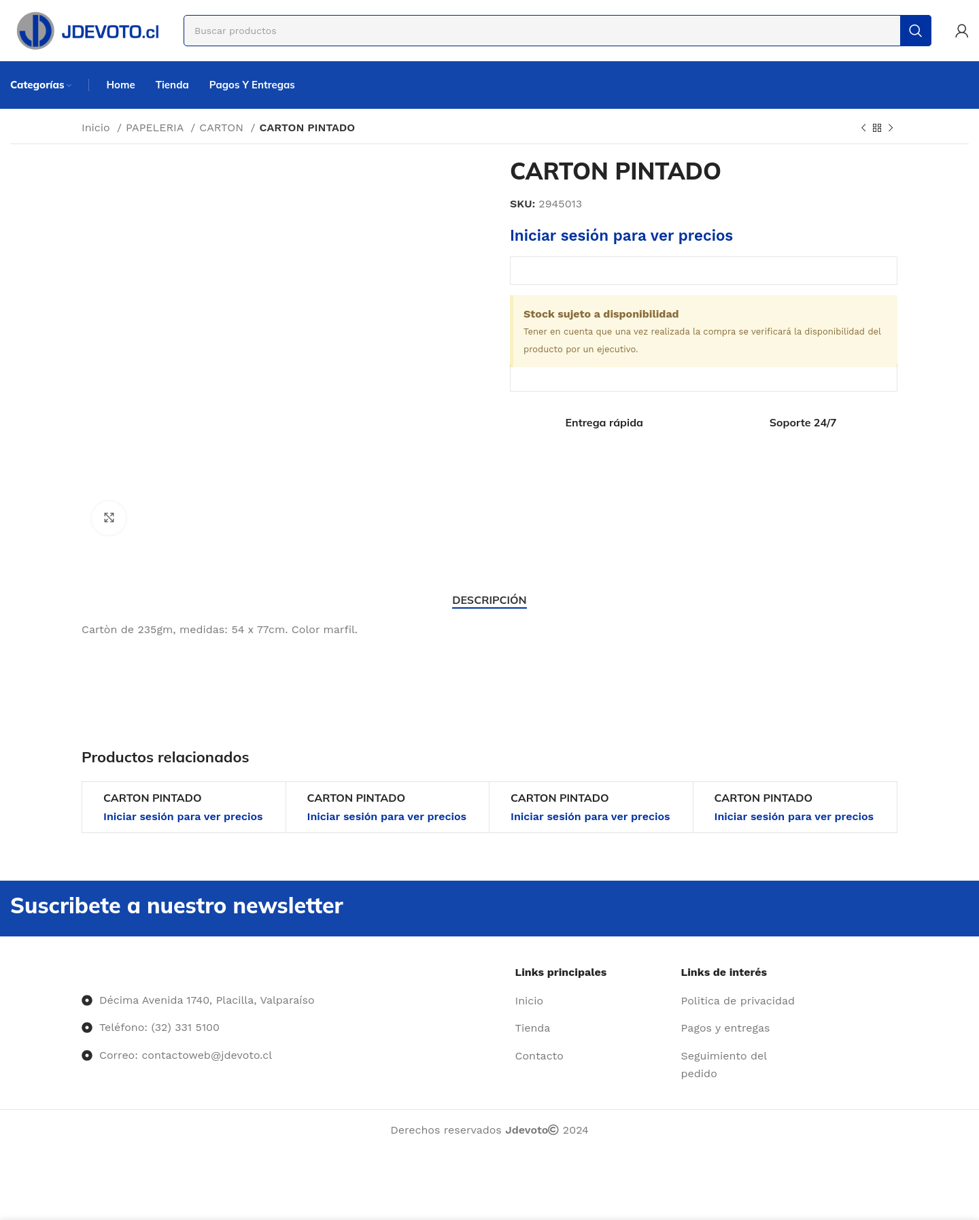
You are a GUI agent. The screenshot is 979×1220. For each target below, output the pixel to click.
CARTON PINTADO (152, 797)
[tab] (489, 600)
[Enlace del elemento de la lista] (593, 1001)
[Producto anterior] (863, 128)
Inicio (98, 127)
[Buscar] (557, 30)
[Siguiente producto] (890, 128)
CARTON (223, 127)
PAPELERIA (156, 127)
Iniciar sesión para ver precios (621, 235)
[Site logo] (86, 29)
